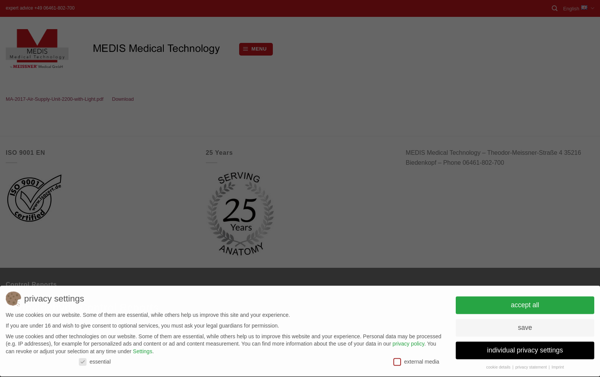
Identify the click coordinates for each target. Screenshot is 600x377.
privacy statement (531, 364)
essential (95, 359)
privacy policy (408, 341)
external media (416, 359)
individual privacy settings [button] (525, 348)
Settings (142, 349)
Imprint (557, 364)
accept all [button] (525, 303)
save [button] (525, 325)
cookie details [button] (499, 364)
